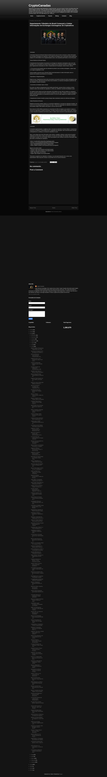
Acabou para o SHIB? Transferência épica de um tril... (37, 422)
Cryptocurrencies (40, 16)
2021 (31, 768)
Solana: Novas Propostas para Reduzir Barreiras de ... (37, 591)
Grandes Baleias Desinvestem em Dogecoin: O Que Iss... (36, 490)
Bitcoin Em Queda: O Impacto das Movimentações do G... (36, 433)
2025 (31, 331)
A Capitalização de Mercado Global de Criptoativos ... (37, 580)
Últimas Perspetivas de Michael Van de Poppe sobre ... (36, 621)
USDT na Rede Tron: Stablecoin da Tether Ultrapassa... (36, 472)
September (33, 340)
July (32, 344)
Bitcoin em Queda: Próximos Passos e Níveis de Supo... (37, 600)
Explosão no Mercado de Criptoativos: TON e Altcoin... (36, 662)
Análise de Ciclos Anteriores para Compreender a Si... (37, 419)
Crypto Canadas (40, 286)
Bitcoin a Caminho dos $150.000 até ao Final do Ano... (37, 687)
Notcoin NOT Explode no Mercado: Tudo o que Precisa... (36, 707)
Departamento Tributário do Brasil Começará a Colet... (37, 510)
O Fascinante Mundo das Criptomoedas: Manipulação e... (36, 698)
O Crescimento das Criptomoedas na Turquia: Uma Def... (37, 438)
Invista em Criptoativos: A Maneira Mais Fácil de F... (37, 546)
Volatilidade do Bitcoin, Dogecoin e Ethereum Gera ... (36, 531)
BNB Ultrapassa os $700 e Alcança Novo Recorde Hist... (36, 683)
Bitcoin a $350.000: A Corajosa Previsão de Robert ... (36, 666)
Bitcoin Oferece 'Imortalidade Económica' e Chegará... (37, 446)
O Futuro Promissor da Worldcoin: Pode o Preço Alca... (37, 645)
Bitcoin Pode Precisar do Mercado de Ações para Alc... (36, 540)
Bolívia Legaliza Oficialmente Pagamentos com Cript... (37, 349)
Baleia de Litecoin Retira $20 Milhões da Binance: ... (37, 383)
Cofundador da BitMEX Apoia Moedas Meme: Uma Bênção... (37, 506)
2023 (31, 764)
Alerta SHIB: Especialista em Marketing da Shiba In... (37, 483)
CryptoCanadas (40, 5)
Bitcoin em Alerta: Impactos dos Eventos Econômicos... (37, 587)
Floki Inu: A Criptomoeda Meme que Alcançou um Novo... (36, 657)
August (33, 342)
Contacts (64, 16)
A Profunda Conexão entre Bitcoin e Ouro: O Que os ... (37, 742)
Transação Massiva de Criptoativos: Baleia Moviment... (36, 596)
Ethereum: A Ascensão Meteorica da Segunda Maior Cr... (36, 628)
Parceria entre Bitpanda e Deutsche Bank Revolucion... (36, 694)
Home (31, 16)
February (33, 760)
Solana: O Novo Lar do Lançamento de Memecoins (36, 674)
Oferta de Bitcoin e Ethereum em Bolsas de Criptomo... (37, 715)
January (33, 762)
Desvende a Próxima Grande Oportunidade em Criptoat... (37, 524)
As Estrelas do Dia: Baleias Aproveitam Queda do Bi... (37, 426)
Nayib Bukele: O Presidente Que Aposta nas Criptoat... (37, 739)
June (32, 346)
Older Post (74, 207)
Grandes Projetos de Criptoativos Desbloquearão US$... (36, 368)
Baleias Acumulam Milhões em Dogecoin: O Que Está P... (37, 718)
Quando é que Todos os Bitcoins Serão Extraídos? (37, 372)
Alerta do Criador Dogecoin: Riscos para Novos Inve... (37, 520)
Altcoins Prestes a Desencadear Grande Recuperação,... (36, 641)
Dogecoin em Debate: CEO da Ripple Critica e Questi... (37, 727)
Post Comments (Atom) (56, 211)
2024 (31, 333)
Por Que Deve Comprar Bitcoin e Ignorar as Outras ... (37, 703)
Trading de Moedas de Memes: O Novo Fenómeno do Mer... (36, 560)
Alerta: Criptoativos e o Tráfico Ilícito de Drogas (36, 461)
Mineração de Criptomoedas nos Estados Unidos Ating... (37, 457)
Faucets (50, 16)
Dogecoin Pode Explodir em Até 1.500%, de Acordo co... (37, 379)
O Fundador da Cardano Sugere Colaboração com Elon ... (37, 569)
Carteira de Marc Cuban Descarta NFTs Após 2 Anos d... (36, 415)
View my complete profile (34, 294)
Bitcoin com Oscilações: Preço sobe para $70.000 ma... (37, 617)
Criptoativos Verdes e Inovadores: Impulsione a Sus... (37, 514)
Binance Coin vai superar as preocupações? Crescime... (37, 442)
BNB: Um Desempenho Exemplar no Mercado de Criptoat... (37, 608)
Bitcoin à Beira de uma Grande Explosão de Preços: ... (36, 735)
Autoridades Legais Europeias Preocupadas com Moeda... (36, 604)
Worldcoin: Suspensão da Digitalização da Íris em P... (37, 517)
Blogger (60, 774)
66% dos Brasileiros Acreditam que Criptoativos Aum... (35, 386)
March (32, 758)
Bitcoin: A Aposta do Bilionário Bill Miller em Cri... (36, 583)
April (32, 756)
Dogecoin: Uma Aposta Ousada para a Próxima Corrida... (36, 653)
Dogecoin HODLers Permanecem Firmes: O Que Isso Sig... (36, 449)
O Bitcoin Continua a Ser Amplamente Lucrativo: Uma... (36, 494)
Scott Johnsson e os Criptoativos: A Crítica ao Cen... (37, 747)
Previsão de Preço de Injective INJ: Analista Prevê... (36, 391)
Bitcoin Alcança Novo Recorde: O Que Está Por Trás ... (37, 679)
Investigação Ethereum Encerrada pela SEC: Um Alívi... (37, 502)
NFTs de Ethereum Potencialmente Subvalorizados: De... (36, 355)
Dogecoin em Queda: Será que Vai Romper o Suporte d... (37, 573)
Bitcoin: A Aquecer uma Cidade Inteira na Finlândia (37, 399)
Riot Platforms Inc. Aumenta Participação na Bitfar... (37, 577)
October (33, 339)
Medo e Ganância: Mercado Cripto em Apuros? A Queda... (37, 411)
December (33, 335)
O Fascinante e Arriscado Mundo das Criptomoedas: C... (37, 535)
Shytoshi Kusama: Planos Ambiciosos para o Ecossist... (36, 649)
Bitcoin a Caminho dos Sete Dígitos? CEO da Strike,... (37, 691)
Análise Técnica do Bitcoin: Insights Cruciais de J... (37, 486)
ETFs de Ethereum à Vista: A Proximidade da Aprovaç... (37, 549)
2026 (31, 329)
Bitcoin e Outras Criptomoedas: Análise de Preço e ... (37, 395)
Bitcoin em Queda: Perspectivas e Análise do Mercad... (37, 476)
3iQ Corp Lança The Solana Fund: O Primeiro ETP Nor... (37, 465)
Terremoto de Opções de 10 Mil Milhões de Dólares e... (37, 352)
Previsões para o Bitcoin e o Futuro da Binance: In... (37, 528)
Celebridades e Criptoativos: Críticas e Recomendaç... (37, 625)
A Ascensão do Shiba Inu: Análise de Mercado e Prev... (36, 751)
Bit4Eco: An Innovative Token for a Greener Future (37, 543)
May (32, 754)
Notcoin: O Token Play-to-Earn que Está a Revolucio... (36, 731)
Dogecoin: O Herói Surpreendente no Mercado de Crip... (35, 429)
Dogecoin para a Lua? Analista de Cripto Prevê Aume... (37, 359)
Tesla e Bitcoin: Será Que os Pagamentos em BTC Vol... (37, 556)
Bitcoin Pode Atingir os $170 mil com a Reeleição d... (37, 468)
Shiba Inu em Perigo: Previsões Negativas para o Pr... (37, 722)
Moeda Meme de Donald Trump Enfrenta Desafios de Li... (37, 498)
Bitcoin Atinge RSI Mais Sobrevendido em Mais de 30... (37, 375)
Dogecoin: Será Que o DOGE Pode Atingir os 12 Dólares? (37, 632)
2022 (31, 766)
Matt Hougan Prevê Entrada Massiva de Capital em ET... (37, 406)
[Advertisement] (40, 227)
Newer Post (33, 207)
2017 (31, 770)
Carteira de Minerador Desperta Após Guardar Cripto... (36, 364)
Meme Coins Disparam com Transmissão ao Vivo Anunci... (37, 637)
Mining (57, 16)
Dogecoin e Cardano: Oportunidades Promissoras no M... (36, 453)
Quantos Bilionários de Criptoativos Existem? (36, 552)
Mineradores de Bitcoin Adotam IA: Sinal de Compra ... (36, 670)
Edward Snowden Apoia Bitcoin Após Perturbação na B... (37, 711)
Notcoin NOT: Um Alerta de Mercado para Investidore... (37, 612)
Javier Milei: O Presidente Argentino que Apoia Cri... (37, 480)
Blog (71, 16)
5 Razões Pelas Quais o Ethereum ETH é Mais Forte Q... (36, 402)
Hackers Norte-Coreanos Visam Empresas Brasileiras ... (36, 564)
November (33, 337)
